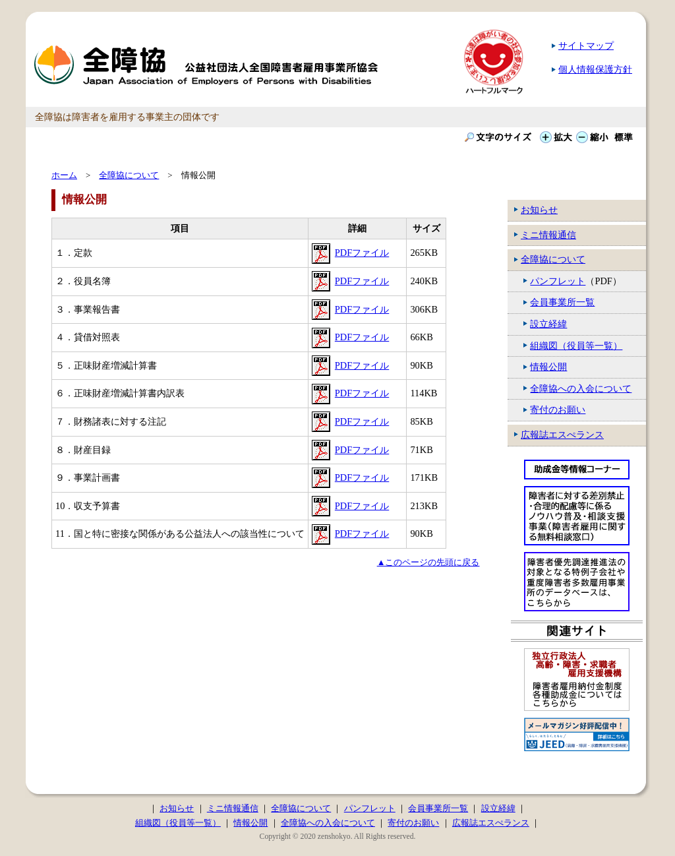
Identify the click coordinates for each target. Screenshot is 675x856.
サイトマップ (586, 45)
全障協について (553, 259)
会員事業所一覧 (562, 302)
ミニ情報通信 (548, 234)
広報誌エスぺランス (562, 434)
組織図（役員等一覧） (576, 345)
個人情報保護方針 (595, 69)
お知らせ (539, 209)
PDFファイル (362, 252)
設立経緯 (548, 324)
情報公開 (548, 366)
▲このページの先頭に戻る (428, 562)
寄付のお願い (557, 409)
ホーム (64, 175)
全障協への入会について (580, 388)
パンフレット (557, 281)
